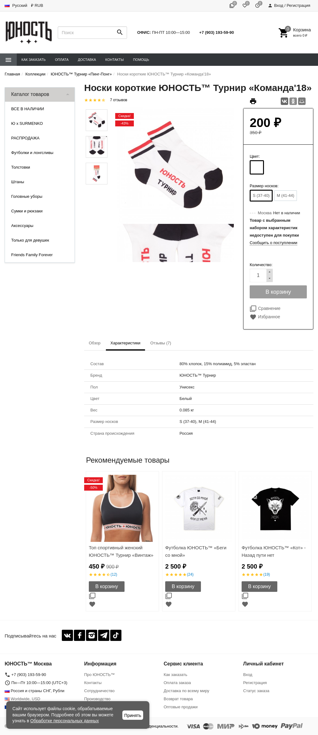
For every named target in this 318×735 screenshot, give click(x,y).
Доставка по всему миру (186, 690)
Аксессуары (22, 225)
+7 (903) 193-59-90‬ (216, 32)
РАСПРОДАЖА (25, 138)
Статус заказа (256, 690)
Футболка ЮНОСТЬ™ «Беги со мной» (195, 551)
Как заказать (33, 59)
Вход (247, 674)
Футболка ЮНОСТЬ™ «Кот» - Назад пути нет (274, 551)
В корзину (106, 586)
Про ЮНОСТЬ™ (99, 674)
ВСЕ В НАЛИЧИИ (27, 109)
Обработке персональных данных (64, 720)
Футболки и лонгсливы (32, 152)
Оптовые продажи (181, 707)
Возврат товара (178, 698)
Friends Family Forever (32, 254)
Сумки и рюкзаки (27, 211)
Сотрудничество (99, 690)
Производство (97, 698)
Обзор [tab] (95, 343)
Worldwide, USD (22, 698)
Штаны (17, 181)
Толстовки (20, 167)
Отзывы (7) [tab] (160, 343)
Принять (132, 715)
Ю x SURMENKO (27, 123)
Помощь (141, 59)
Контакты (114, 59)
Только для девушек (30, 240)
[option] (122, 541)
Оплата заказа (177, 682)
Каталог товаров (30, 94)
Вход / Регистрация (289, 5)
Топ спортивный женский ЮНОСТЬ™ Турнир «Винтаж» (121, 551)
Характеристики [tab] (125, 343)
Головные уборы (26, 196)
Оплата (62, 59)
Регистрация (255, 682)
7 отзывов (118, 100)
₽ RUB (37, 5)
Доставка (87, 59)
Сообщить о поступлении (273, 242)
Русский (16, 5)
